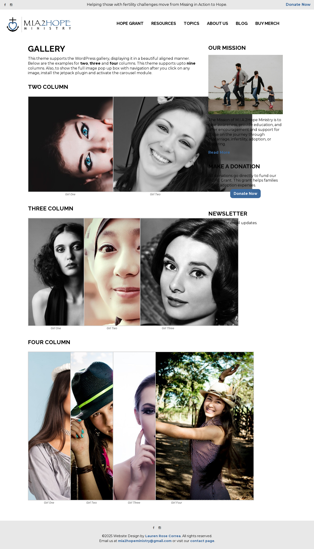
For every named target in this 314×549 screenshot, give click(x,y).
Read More (219, 152)
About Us (217, 23)
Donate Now (298, 4)
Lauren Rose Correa (163, 536)
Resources (163, 23)
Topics (191, 23)
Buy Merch (267, 23)
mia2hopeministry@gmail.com (145, 541)
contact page (202, 541)
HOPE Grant (130, 23)
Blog (242, 23)
